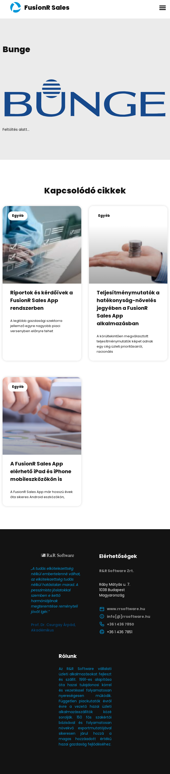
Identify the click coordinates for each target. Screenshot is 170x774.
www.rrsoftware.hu (126, 608)
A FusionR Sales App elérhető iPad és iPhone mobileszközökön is (40, 471)
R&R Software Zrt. (116, 570)
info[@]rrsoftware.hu (128, 616)
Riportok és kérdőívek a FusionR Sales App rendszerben (41, 300)
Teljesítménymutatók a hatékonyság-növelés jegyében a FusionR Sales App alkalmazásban (128, 308)
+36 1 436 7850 (120, 624)
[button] (162, 7)
